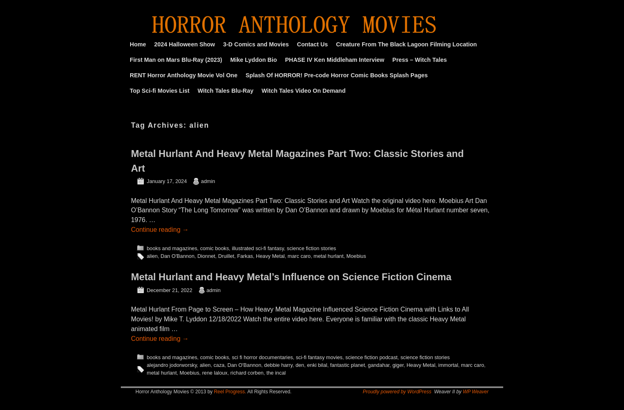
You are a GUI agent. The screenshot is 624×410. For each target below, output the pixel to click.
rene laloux (214, 373)
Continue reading (160, 229)
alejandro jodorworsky (172, 365)
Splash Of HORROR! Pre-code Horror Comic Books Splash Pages (337, 75)
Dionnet (206, 256)
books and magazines (172, 248)
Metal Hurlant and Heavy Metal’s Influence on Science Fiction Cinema (291, 276)
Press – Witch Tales (420, 60)
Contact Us (312, 44)
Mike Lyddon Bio (253, 60)
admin (208, 181)
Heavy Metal (270, 256)
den (299, 365)
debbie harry (278, 365)
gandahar (378, 365)
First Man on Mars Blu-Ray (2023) (176, 60)
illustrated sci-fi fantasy (258, 248)
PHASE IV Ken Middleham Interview (334, 60)
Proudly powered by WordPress (397, 392)
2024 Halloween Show (184, 44)
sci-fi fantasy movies (319, 357)
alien (152, 256)
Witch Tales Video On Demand (303, 90)
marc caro (299, 256)
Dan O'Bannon (177, 256)
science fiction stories (311, 248)
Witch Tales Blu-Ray (225, 90)
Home (138, 44)
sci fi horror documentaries (262, 357)
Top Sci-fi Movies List (160, 90)
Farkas (245, 256)
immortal (448, 365)
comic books (214, 248)
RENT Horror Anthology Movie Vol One (184, 75)
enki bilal (317, 365)
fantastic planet (347, 365)
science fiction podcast (371, 357)
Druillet (226, 256)
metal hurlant (329, 256)
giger (398, 365)
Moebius (356, 256)
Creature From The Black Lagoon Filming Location (406, 44)
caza (219, 365)
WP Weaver (476, 392)
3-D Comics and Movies (256, 44)
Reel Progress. (230, 392)
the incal (276, 373)
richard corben (247, 373)
